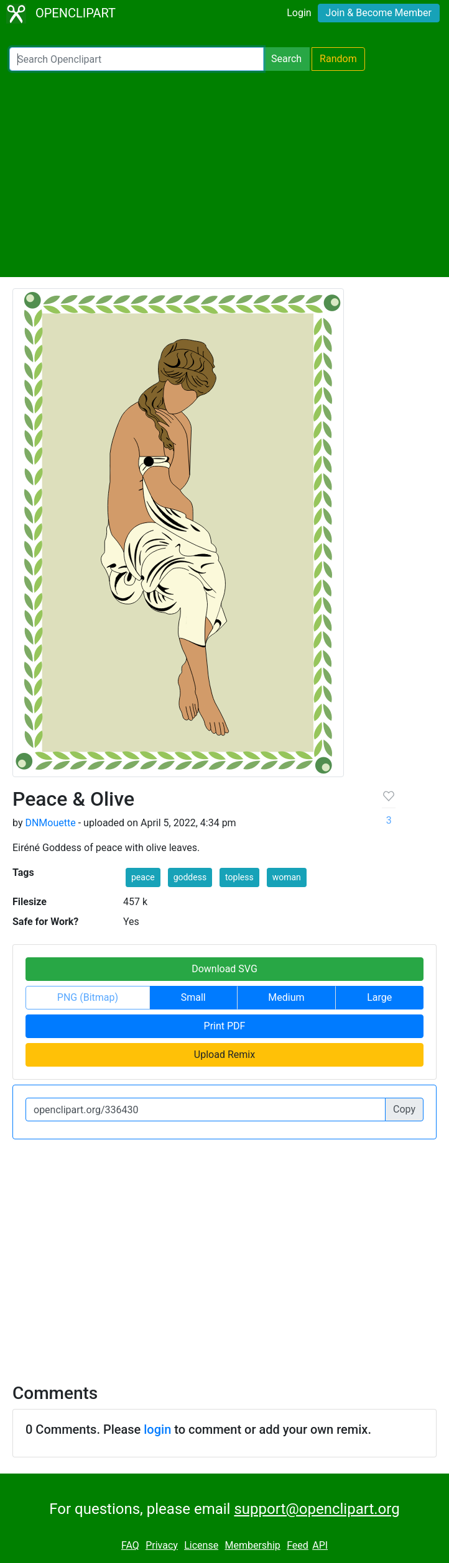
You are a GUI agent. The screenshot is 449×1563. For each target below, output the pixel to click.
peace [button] (143, 877)
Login (299, 13)
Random (338, 59)
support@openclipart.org (316, 1509)
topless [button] (239, 877)
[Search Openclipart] (136, 59)
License (201, 1545)
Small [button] (193, 997)
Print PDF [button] (225, 1026)
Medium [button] (286, 997)
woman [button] (286, 877)
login (157, 1429)
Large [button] (379, 997)
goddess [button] (190, 877)
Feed (297, 1545)
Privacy (162, 1545)
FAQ (130, 1545)
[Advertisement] (224, 174)
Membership (252, 1545)
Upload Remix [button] (224, 1054)
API (320, 1545)
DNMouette (50, 823)
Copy (404, 1109)
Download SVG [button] (224, 969)
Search (286, 59)
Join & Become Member (379, 13)
